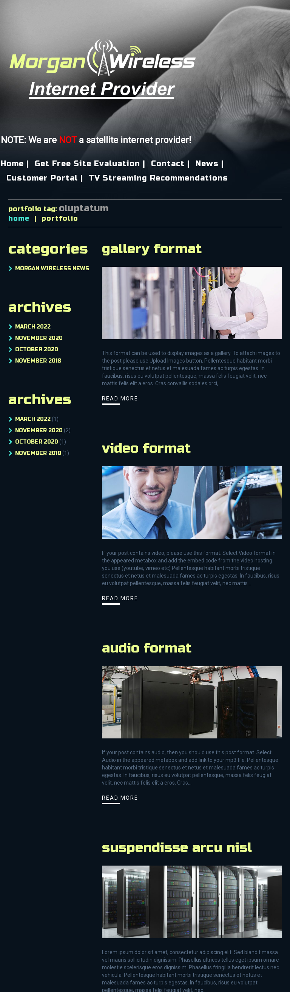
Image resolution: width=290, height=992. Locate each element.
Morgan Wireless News (52, 268)
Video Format (146, 448)
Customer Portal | (44, 178)
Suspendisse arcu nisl (177, 847)
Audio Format (146, 648)
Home (18, 218)
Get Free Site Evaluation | (90, 163)
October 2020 (36, 349)
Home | (15, 163)
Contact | (170, 163)
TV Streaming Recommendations (158, 178)
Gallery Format (152, 249)
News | (210, 163)
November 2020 (39, 338)
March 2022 (33, 327)
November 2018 (38, 361)
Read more (120, 399)
